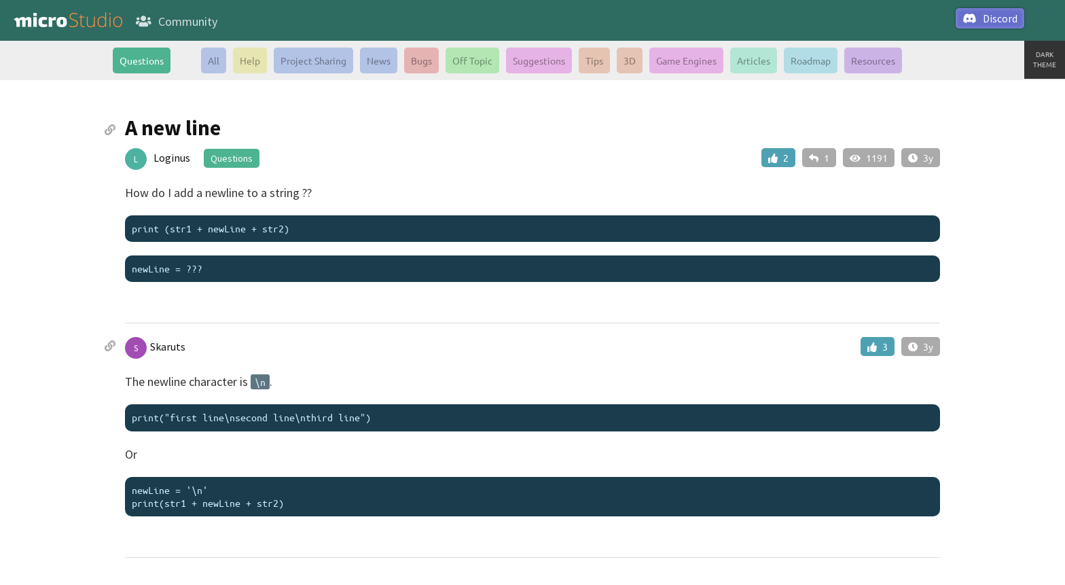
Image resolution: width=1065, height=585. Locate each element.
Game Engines (686, 60)
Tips (594, 60)
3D (630, 60)
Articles (753, 60)
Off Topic (472, 60)
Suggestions (539, 60)
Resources (873, 60)
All (213, 60)
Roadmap (811, 60)
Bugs (421, 60)
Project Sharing (313, 60)
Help (250, 60)
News (379, 60)
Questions (142, 60)
